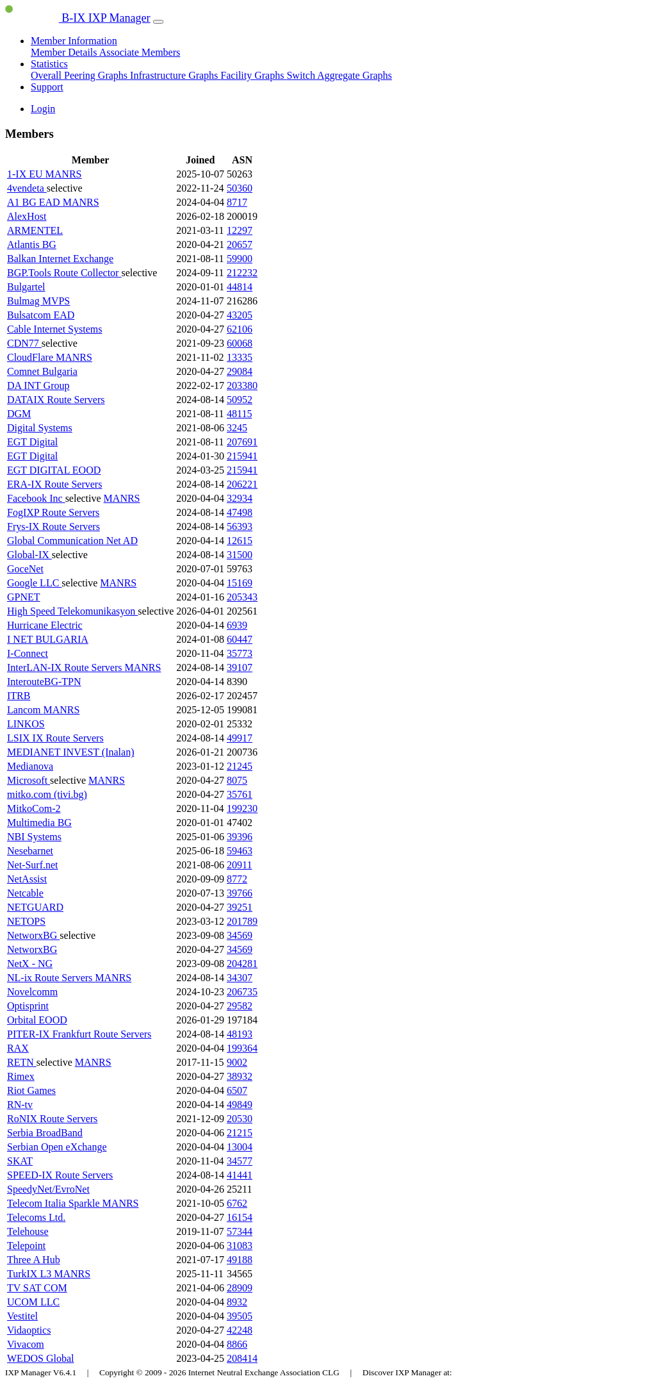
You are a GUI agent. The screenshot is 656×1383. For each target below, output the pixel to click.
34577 (239, 1160)
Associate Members (140, 52)
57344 (239, 1231)
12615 (239, 540)
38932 (239, 1076)
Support (47, 86)
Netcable (25, 893)
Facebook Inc (36, 498)
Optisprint (28, 1005)
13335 (239, 357)
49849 (239, 1104)
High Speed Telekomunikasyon (72, 611)
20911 (239, 864)
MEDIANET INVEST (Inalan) (70, 752)
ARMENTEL (35, 230)
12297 (239, 230)
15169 (239, 582)
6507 (237, 1090)
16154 (239, 1217)
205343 (242, 597)
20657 (239, 244)
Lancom (25, 709)
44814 (239, 286)
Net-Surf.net (32, 864)
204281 (242, 963)
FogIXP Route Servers (53, 512)
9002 (237, 1062)
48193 (239, 1034)
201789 (242, 921)
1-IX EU (26, 174)
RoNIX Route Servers (52, 1118)
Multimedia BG (39, 822)
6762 (237, 1203)
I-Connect (27, 653)
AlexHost (26, 216)
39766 (239, 893)
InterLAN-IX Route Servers (66, 667)
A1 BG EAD (35, 202)
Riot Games (31, 1090)
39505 (239, 1316)
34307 (239, 977)
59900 (239, 258)
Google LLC (34, 582)
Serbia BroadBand (45, 1132)
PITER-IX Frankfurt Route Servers (79, 1034)
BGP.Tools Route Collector (64, 272)
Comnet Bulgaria (42, 371)
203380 (242, 385)
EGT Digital (32, 441)
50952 (239, 399)
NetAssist (27, 879)
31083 (239, 1245)
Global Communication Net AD (72, 540)
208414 (242, 1358)
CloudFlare (31, 357)
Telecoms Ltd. (36, 1217)
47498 (239, 512)
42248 (239, 1330)
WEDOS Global (40, 1358)
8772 (237, 879)
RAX (18, 1048)
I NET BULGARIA (47, 639)
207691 (242, 441)
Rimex (21, 1076)
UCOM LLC (33, 1301)
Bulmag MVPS (38, 300)
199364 (242, 1048)
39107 (239, 667)
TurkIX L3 (30, 1273)
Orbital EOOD (37, 1019)
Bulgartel (26, 286)
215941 (242, 456)
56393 (239, 526)
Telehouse (28, 1231)
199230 (242, 808)
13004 (239, 1146)
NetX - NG (30, 963)
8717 (237, 202)
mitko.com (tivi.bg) (47, 794)
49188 (239, 1259)
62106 (239, 329)
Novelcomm (32, 991)
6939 (237, 625)
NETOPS (26, 921)
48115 (239, 413)
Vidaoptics (29, 1330)
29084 (239, 371)
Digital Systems (39, 427)
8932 (237, 1301)
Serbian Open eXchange (57, 1146)
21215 (239, 1132)
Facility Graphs (253, 75)
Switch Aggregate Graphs (338, 75)
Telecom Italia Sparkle (54, 1203)
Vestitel (22, 1316)
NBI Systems (34, 836)
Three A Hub (33, 1259)
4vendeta (27, 188)
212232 (242, 272)
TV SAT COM (37, 1287)
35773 (239, 653)
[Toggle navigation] (158, 22)
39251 (239, 907)
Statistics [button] (49, 63)
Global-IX (29, 554)
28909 (239, 1287)
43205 (239, 315)
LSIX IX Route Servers (55, 738)
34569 (239, 935)
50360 (239, 188)
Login (43, 108)
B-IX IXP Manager (78, 18)
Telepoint (26, 1245)
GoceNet (25, 568)
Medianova (30, 766)
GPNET (23, 597)
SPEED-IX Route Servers (60, 1175)
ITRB (18, 695)
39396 (239, 836)
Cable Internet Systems (54, 329)
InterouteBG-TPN (44, 681)
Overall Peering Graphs (80, 75)
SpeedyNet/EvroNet (48, 1189)
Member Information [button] (74, 40)
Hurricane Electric (45, 625)
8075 (237, 780)
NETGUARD (35, 907)
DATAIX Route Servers (55, 399)
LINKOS (26, 723)
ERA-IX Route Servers (54, 484)
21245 (239, 766)
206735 (242, 991)
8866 (237, 1344)
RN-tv (20, 1104)
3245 (237, 427)
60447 (239, 639)
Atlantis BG (31, 244)
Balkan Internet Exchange (60, 258)
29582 (239, 1005)
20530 (239, 1118)
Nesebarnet (30, 850)
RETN (22, 1062)
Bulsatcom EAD (40, 315)
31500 (239, 554)
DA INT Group (38, 385)
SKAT (20, 1160)
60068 (239, 343)
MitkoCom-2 (34, 808)
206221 (242, 484)
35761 (239, 794)
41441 (239, 1175)
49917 (239, 738)
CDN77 (24, 343)
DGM (19, 413)
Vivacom (25, 1344)
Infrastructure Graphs (175, 75)
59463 (239, 850)
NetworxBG (33, 935)
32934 (239, 498)
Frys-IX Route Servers (53, 526)
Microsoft (28, 780)
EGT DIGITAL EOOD (54, 470)
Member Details (65, 52)
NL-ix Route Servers (51, 977)
